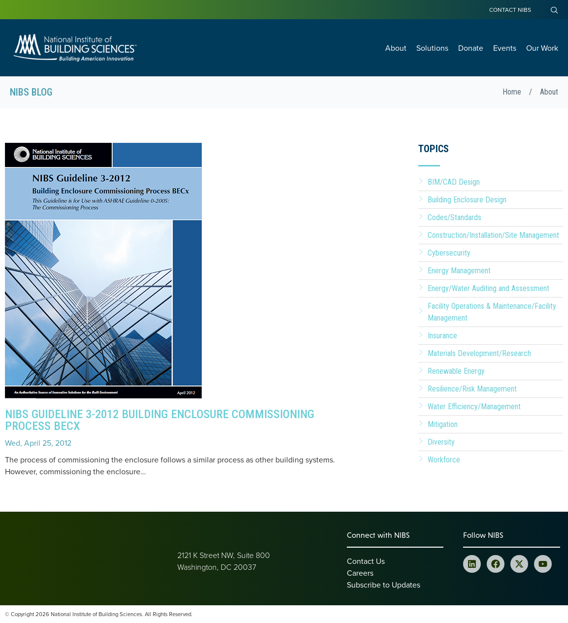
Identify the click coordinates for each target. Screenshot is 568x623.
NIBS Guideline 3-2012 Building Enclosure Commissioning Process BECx (159, 420)
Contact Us (366, 561)
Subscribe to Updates (383, 584)
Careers (360, 572)
